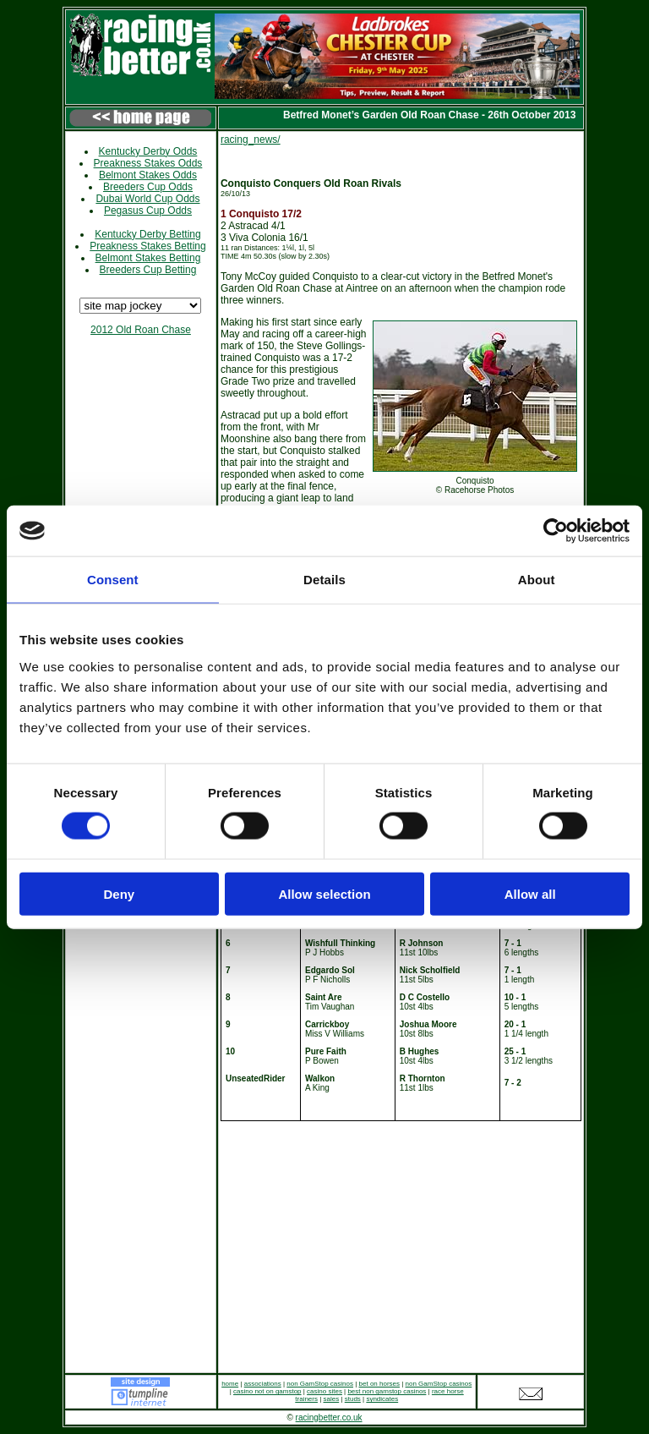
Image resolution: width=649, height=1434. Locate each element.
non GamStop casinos (319, 1383)
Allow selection (324, 893)
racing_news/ (251, 139)
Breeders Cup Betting (148, 270)
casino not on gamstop (267, 1391)
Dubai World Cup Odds (147, 199)
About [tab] (536, 579)
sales (332, 1399)
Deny (118, 893)
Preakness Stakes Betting (147, 246)
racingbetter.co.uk (329, 1417)
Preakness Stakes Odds (148, 163)
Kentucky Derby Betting (147, 234)
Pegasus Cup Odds (148, 210)
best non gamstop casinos (386, 1391)
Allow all (530, 893)
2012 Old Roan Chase (140, 330)
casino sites (324, 1391)
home (229, 1383)
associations (262, 1383)
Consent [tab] (113, 579)
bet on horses (379, 1383)
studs (353, 1399)
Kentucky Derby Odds (148, 151)
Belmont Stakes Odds (148, 175)
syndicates (382, 1399)
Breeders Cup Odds (148, 187)
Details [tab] (324, 579)
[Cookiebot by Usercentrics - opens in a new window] (556, 531)
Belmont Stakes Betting (148, 258)
